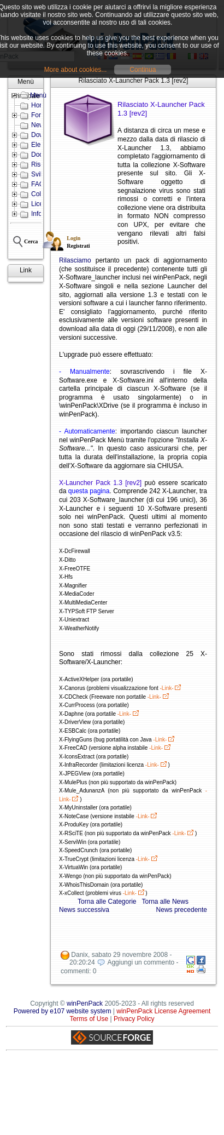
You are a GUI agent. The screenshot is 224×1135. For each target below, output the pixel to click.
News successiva (84, 910)
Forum (40, 115)
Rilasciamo (75, 260)
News (39, 125)
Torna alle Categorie (107, 901)
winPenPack (85, 1003)
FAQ (37, 184)
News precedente (181, 910)
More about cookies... (75, 69)
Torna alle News (165, 901)
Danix (79, 955)
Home (40, 105)
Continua (142, 69)
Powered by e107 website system (62, 1011)
